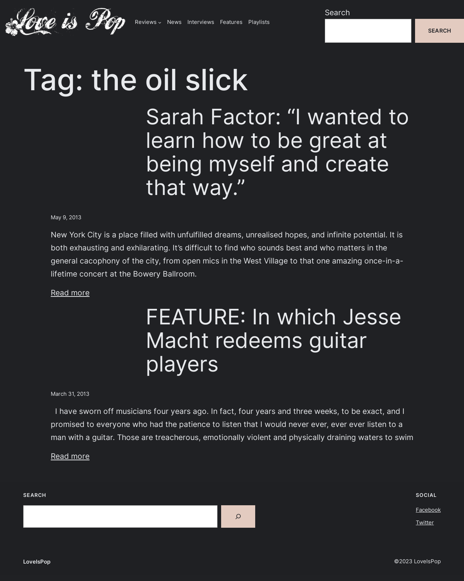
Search (337, 12)
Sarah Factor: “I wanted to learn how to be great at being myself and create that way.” (277, 152)
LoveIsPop (36, 561)
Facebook (428, 509)
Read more (70, 292)
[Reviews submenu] (159, 22)
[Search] (238, 516)
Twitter (425, 522)
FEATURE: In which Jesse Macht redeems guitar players (273, 340)
